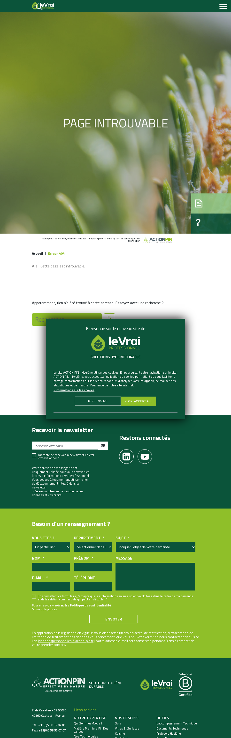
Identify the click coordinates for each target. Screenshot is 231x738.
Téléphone (84, 577)
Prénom (83, 558)
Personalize (97, 401)
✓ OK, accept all (139, 402)
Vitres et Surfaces (127, 728)
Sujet (122, 537)
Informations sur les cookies (75, 390)
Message (124, 558)
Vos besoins (127, 718)
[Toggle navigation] (223, 7)
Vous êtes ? (43, 537)
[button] (206, 198)
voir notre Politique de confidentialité (82, 605)
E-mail (40, 577)
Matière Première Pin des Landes (91, 730)
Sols (118, 723)
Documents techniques (172, 728)
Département (89, 537)
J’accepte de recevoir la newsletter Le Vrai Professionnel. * (66, 456)
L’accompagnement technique (176, 723)
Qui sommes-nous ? (88, 723)
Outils (162, 718)
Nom (38, 558)
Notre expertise (90, 718)
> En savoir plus (43, 491)
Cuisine (120, 733)
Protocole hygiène (168, 733)
